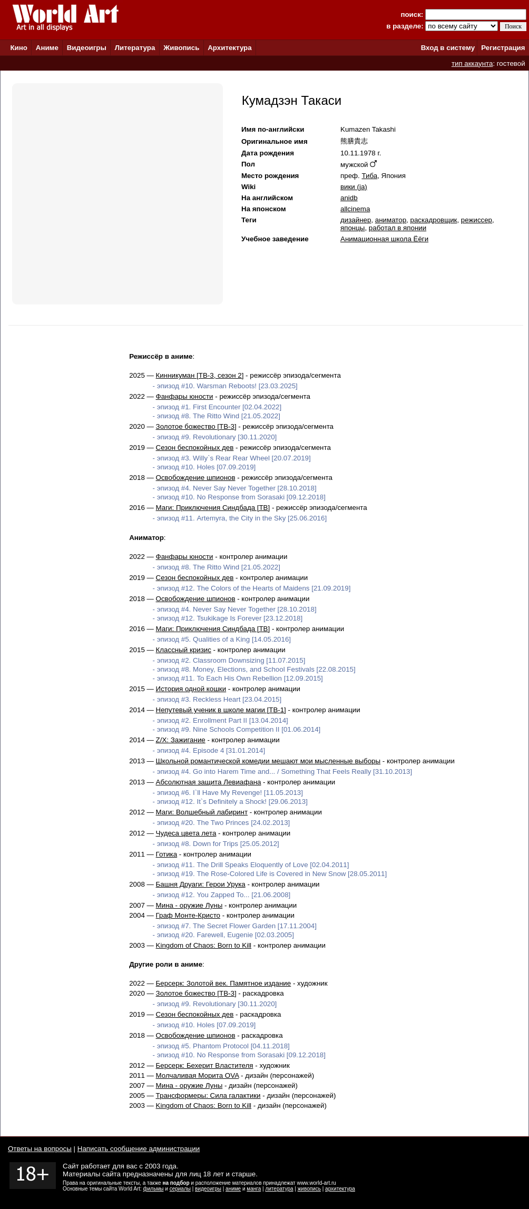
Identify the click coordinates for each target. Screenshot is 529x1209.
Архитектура (229, 48)
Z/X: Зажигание (180, 740)
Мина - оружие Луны (189, 905)
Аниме (47, 48)
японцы (352, 228)
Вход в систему (448, 48)
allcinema (355, 209)
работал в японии (397, 228)
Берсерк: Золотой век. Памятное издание (223, 983)
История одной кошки (191, 689)
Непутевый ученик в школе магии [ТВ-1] (221, 710)
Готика (167, 854)
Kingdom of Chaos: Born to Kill (204, 945)
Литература (135, 48)
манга (254, 1189)
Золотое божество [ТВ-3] (196, 426)
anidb (349, 198)
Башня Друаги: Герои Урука (201, 884)
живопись (309, 1189)
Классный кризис (183, 650)
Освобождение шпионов (196, 477)
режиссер (476, 220)
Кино (18, 48)
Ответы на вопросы (40, 1149)
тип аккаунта (472, 63)
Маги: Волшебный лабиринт (202, 812)
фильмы (153, 1189)
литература (279, 1189)
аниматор (390, 220)
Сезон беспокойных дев (195, 447)
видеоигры (208, 1189)
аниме (233, 1189)
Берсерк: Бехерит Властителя (204, 1065)
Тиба (369, 176)
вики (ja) (353, 187)
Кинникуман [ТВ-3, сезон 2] (200, 375)
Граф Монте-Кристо (188, 915)
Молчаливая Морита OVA (197, 1075)
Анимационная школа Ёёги (384, 239)
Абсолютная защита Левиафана (208, 782)
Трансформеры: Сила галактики (208, 1095)
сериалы (180, 1189)
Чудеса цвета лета (186, 833)
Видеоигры (86, 48)
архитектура (340, 1189)
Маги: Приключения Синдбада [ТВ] (213, 508)
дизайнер (355, 220)
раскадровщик (433, 220)
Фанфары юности (184, 396)
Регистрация (503, 48)
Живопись (181, 48)
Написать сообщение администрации (138, 1149)
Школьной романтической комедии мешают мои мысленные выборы (268, 761)
